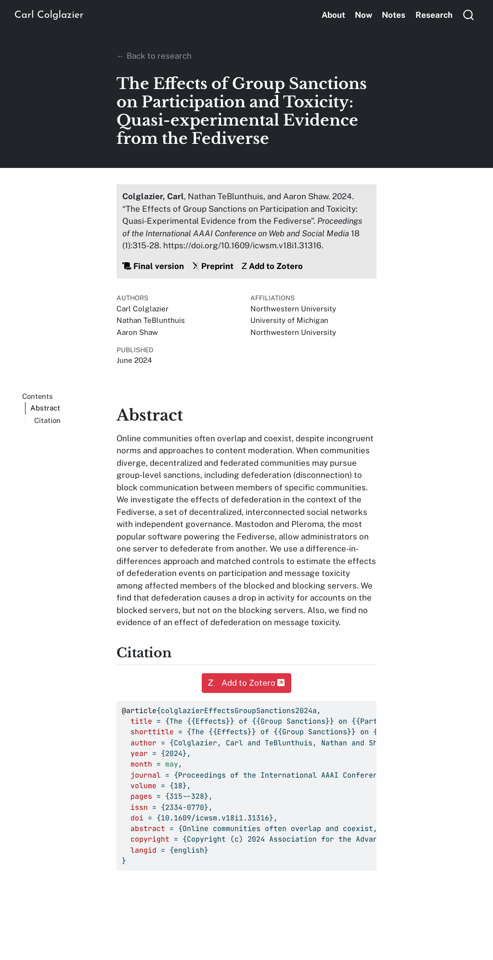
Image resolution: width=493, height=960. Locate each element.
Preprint (213, 266)
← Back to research (154, 56)
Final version (153, 266)
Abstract (45, 408)
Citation (47, 420)
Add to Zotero (272, 266)
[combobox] (469, 15)
